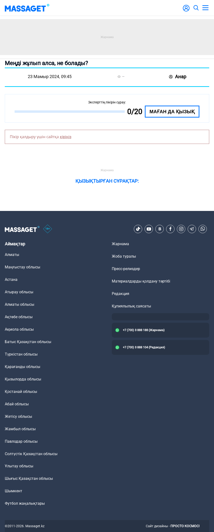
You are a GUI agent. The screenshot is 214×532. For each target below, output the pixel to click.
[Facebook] (170, 228)
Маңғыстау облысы (22, 267)
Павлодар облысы (21, 441)
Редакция (120, 293)
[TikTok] (138, 228)
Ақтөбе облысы (19, 317)
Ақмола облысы (19, 329)
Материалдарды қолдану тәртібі (141, 281)
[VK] (159, 228)
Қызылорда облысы (23, 379)
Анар (177, 76)
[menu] (205, 8)
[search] (196, 8)
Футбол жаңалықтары (25, 503)
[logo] (27, 7)
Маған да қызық (172, 111)
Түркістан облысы (21, 354)
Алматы (12, 254)
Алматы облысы (19, 304)
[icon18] (47, 229)
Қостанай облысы (21, 391)
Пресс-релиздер (126, 268)
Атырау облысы (19, 292)
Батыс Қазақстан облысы (28, 342)
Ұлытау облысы (19, 466)
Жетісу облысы (18, 416)
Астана (11, 279)
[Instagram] (181, 228)
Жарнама (120, 244)
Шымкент (13, 491)
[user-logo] (186, 10)
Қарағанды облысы (22, 366)
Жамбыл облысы (20, 429)
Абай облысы (17, 404)
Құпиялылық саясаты (131, 306)
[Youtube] (148, 228)
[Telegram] (192, 228)
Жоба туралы (124, 256)
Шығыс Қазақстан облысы (29, 478)
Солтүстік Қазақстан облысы (31, 454)
